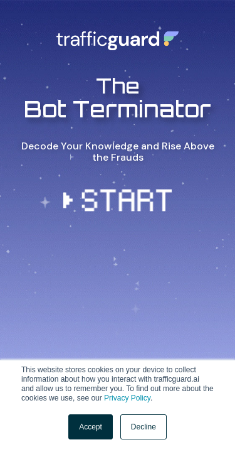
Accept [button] (90, 426)
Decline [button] (143, 426)
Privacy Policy (127, 398)
